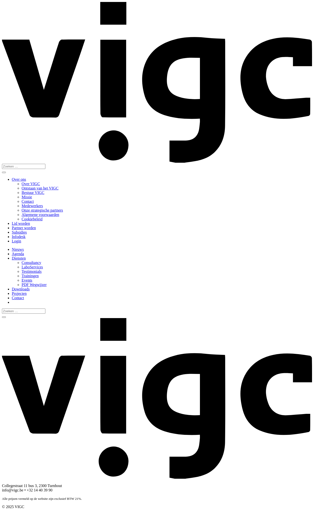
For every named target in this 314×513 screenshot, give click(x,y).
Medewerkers (32, 206)
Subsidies (19, 232)
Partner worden (24, 228)
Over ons (19, 179)
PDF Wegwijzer (34, 285)
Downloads (21, 289)
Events (27, 280)
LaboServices (32, 267)
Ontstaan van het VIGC (40, 188)
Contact (28, 201)
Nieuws (18, 249)
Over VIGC (31, 184)
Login (16, 241)
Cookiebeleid (32, 219)
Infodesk (19, 237)
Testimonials (32, 271)
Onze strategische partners (42, 210)
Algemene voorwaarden (40, 215)
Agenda (18, 254)
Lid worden (21, 223)
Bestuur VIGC (33, 193)
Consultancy (31, 263)
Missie (27, 197)
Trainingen (30, 276)
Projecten (19, 293)
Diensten (19, 258)
